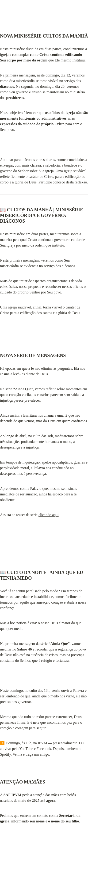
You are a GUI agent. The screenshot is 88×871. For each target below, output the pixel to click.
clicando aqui (48, 515)
